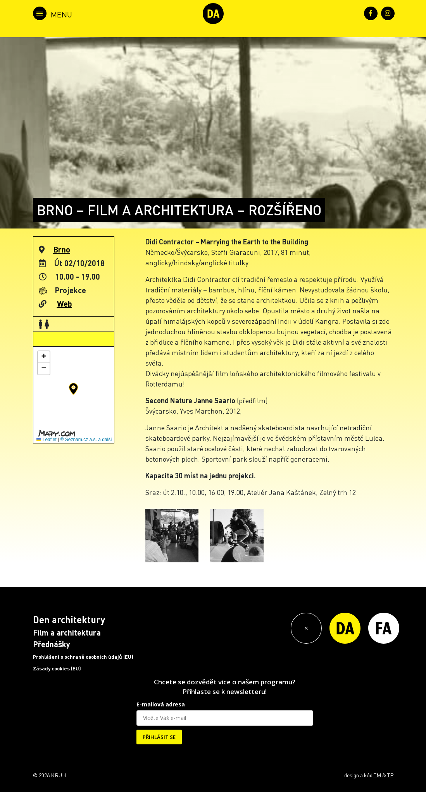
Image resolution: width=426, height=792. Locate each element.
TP (390, 774)
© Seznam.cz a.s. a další (86, 439)
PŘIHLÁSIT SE (159, 737)
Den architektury (69, 619)
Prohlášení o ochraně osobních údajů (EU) (83, 657)
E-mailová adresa (160, 704)
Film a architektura (67, 632)
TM (377, 774)
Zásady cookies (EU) (57, 668)
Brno (61, 249)
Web (64, 304)
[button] (73, 389)
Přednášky (51, 644)
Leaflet (46, 439)
